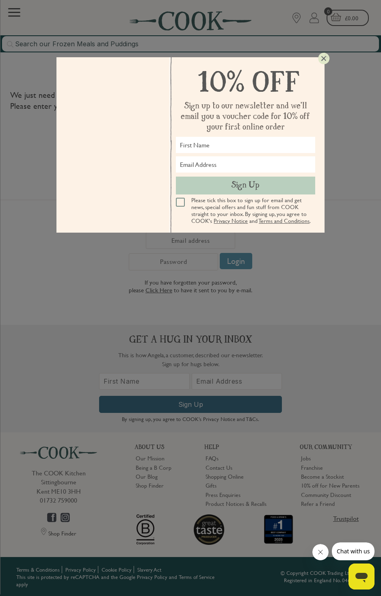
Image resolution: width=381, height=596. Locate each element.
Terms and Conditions (284, 220)
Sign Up (245, 185)
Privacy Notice (231, 220)
